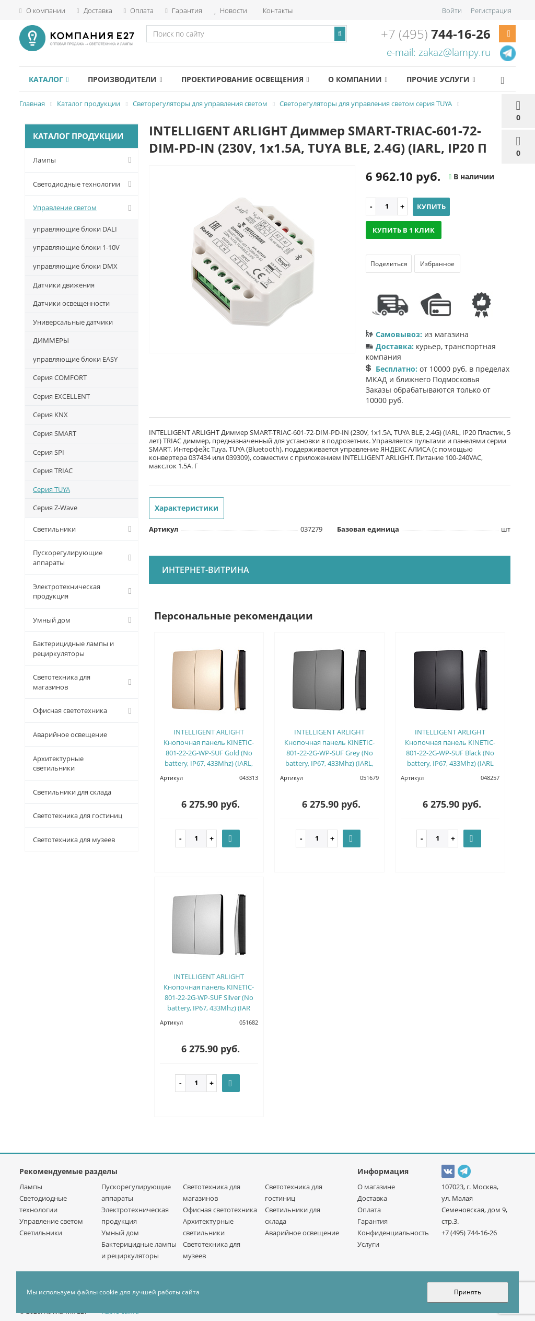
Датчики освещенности (71, 303)
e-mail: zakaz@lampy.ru (439, 52)
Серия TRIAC (53, 470)
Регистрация (491, 10)
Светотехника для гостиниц (77, 815)
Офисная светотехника (84, 711)
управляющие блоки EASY (75, 359)
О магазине (376, 1186)
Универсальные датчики (73, 322)
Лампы (84, 160)
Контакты (277, 10)
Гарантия (183, 10)
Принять (467, 1292)
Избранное (437, 263)
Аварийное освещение (70, 734)
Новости (230, 10)
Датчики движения (64, 285)
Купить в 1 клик (404, 230)
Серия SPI (48, 452)
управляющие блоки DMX (75, 266)
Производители (125, 79)
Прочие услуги (440, 79)
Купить (431, 206)
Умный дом (84, 620)
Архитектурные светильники (58, 763)
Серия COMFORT (60, 377)
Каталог (48, 79)
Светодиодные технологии (84, 184)
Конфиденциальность (393, 1232)
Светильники (84, 529)
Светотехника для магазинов (84, 682)
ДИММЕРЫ (51, 340)
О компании (42, 10)
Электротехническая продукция (84, 591)
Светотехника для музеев (74, 839)
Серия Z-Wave (55, 507)
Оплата (139, 10)
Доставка (94, 10)
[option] (252, 260)
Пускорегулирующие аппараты (84, 557)
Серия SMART (54, 433)
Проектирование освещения (245, 79)
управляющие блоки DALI (75, 229)
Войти (452, 10)
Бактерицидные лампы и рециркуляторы (73, 648)
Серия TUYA (51, 489)
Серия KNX (50, 414)
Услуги (368, 1244)
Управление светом (84, 208)
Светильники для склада (72, 792)
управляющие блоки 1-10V (76, 247)
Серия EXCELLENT (61, 396)
